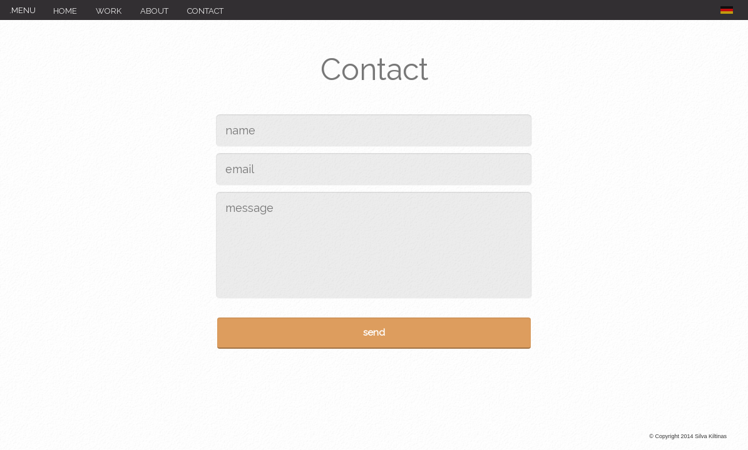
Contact (205, 11)
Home (65, 11)
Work (108, 11)
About (154, 11)
